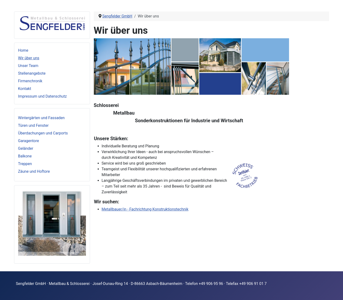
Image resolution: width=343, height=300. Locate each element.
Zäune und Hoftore (34, 171)
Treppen (25, 163)
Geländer (25, 148)
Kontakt (24, 88)
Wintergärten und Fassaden (41, 118)
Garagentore (28, 141)
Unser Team (28, 65)
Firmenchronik (30, 81)
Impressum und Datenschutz (42, 96)
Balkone (25, 156)
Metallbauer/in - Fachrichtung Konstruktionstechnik (145, 209)
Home (23, 50)
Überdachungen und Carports (43, 133)
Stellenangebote (32, 73)
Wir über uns (28, 58)
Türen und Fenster (33, 125)
